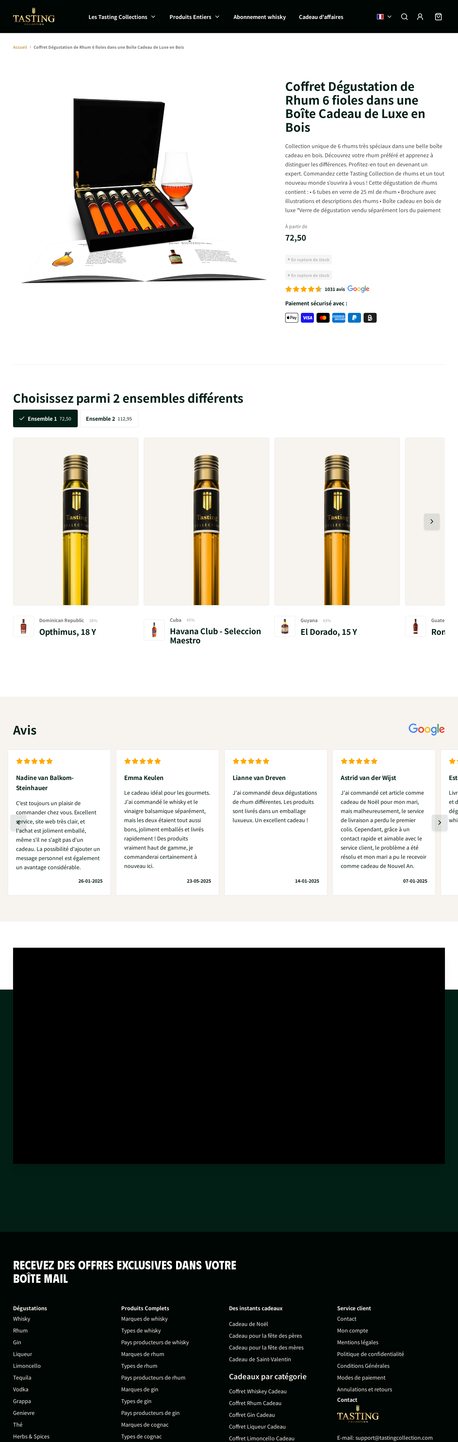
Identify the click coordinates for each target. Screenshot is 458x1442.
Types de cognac (141, 1436)
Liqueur (22, 1354)
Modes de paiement (361, 1377)
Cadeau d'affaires (321, 17)
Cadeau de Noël (248, 1324)
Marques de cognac (145, 1424)
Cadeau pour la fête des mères (266, 1347)
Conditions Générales (363, 1365)
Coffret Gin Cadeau (252, 1414)
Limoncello (27, 1365)
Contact (346, 1318)
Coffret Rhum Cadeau (255, 1403)
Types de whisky (141, 1330)
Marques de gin (139, 1389)
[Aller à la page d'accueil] (34, 16)
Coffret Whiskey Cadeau (258, 1391)
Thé (18, 1424)
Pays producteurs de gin (150, 1413)
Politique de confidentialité (370, 1354)
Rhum (20, 1330)
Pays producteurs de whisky (155, 1342)
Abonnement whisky (260, 17)
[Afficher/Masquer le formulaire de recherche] (404, 17)
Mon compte (352, 1330)
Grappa (22, 1401)
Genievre (24, 1413)
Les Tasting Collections (118, 17)
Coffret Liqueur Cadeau (257, 1426)
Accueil (20, 47)
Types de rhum (139, 1365)
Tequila (22, 1377)
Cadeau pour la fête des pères (265, 1335)
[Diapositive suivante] (432, 521)
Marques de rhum (142, 1354)
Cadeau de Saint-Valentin (260, 1359)
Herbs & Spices (31, 1436)
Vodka (20, 1389)
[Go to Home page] (358, 1414)
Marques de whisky (144, 1318)
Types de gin (136, 1401)
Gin (17, 1342)
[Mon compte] (420, 17)
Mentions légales (357, 1342)
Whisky (21, 1318)
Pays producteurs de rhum (153, 1377)
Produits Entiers (190, 17)
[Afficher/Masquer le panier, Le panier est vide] (438, 16)
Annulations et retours (364, 1389)
